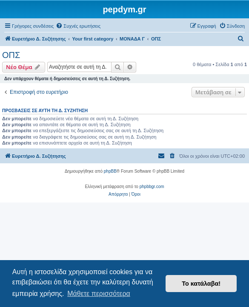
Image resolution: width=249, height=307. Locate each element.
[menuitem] (78, 26)
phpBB (110, 171)
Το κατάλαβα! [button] (201, 283)
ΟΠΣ (11, 55)
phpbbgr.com (152, 186)
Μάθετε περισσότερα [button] (98, 293)
